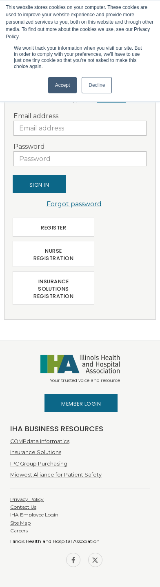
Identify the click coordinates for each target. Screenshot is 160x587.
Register (53, 227)
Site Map (20, 523)
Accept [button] (62, 85)
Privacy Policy (27, 499)
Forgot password (74, 204)
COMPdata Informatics (39, 441)
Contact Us (23, 507)
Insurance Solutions (35, 452)
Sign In (39, 184)
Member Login (81, 403)
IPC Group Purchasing (38, 464)
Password (29, 146)
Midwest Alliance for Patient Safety (56, 475)
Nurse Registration (53, 254)
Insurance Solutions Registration (53, 289)
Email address (35, 116)
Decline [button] (97, 85)
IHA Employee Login (34, 515)
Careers (19, 530)
